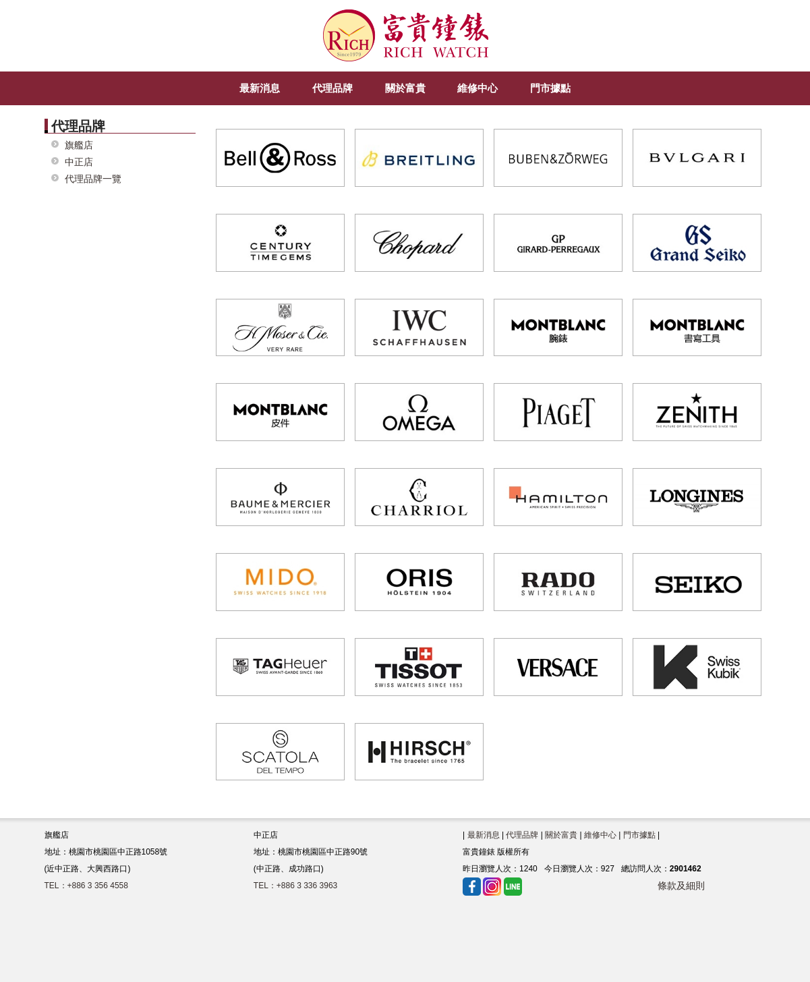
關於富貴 (561, 835)
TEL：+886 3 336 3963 (295, 885)
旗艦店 (79, 145)
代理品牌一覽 (93, 179)
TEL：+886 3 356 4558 (86, 885)
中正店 (79, 162)
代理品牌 (522, 835)
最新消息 (483, 835)
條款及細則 (681, 885)
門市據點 (639, 835)
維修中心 (600, 835)
